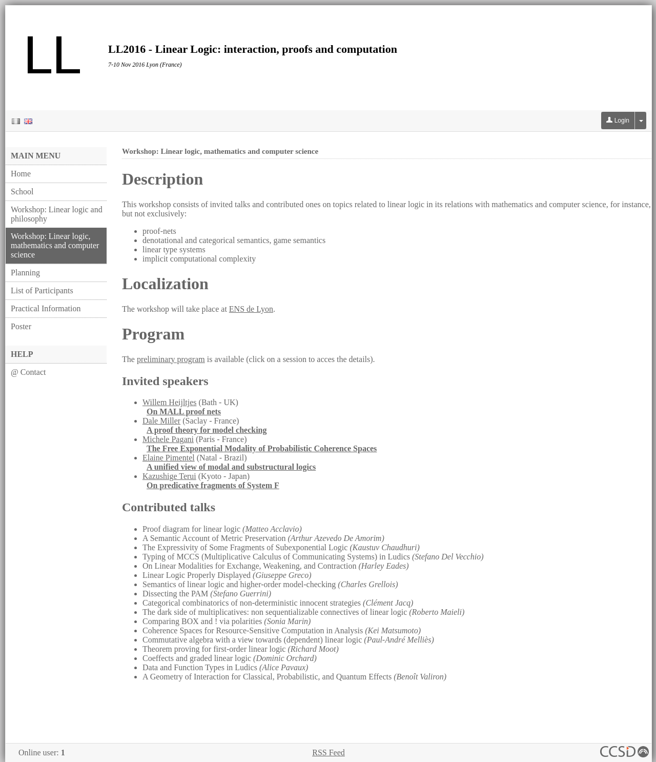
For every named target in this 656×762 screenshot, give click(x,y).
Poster (21, 326)
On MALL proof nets (184, 411)
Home (21, 173)
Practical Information (45, 308)
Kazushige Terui (169, 476)
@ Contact (28, 372)
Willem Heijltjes (169, 402)
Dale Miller (161, 420)
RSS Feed (328, 752)
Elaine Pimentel (168, 457)
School (22, 191)
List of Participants (42, 290)
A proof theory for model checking (207, 430)
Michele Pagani (168, 439)
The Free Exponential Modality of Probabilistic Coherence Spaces (262, 448)
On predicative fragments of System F (213, 485)
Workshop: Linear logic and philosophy (56, 214)
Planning (25, 272)
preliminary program (171, 359)
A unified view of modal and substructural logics (231, 467)
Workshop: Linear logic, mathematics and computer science (55, 245)
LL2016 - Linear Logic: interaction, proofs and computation (252, 49)
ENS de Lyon (251, 309)
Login (617, 120)
